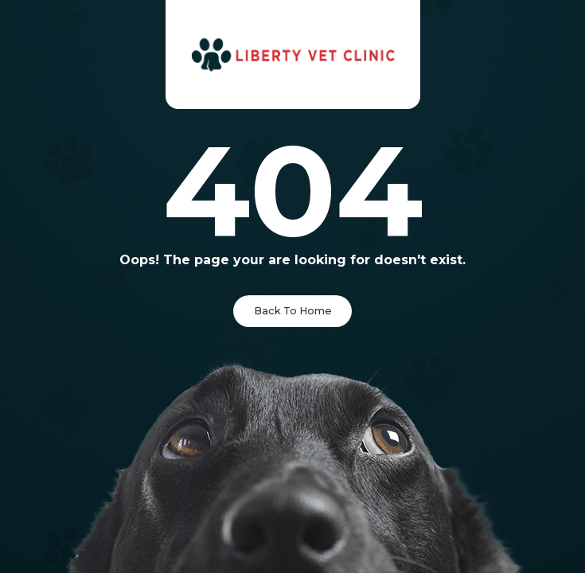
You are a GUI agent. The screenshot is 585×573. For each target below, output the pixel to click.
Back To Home (293, 311)
